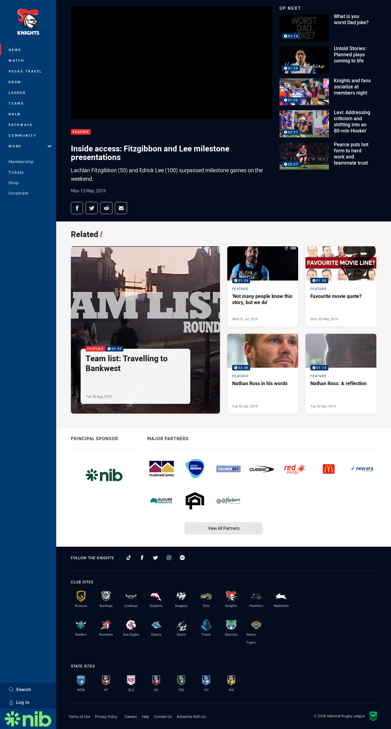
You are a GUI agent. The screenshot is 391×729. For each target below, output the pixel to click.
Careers (131, 716)
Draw (15, 82)
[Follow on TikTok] (128, 557)
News (15, 49)
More (30, 146)
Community (23, 135)
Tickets (16, 172)
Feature (81, 132)
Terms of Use (79, 716)
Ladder (17, 92)
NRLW (15, 114)
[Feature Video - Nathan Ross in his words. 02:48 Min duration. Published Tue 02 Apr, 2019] (262, 374)
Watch (16, 60)
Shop (14, 182)
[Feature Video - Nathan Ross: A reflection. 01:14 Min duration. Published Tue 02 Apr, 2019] (340, 374)
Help (145, 716)
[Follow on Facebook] (142, 557)
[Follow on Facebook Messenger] (182, 557)
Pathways (21, 124)
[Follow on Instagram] (168, 557)
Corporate (19, 193)
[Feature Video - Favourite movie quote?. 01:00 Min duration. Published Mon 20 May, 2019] (340, 286)
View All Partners (223, 528)
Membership (21, 161)
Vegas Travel (25, 71)
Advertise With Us (191, 716)
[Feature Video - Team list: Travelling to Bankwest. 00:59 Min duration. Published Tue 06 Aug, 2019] (145, 330)
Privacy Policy (106, 716)
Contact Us (163, 716)
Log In (19, 702)
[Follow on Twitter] (155, 557)
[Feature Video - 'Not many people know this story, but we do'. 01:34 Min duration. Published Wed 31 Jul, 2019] (262, 286)
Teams (16, 103)
